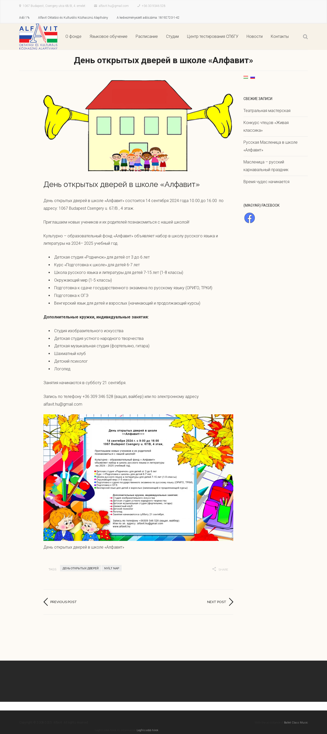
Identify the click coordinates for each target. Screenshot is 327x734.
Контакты (280, 36)
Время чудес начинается (266, 181)
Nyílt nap (111, 568)
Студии (172, 36)
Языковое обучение (108, 36)
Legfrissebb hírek (147, 730)
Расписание (147, 36)
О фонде (73, 36)
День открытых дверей (81, 568)
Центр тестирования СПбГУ (212, 36)
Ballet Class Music (296, 722)
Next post (216, 602)
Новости (255, 36)
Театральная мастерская (266, 110)
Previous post (63, 602)
